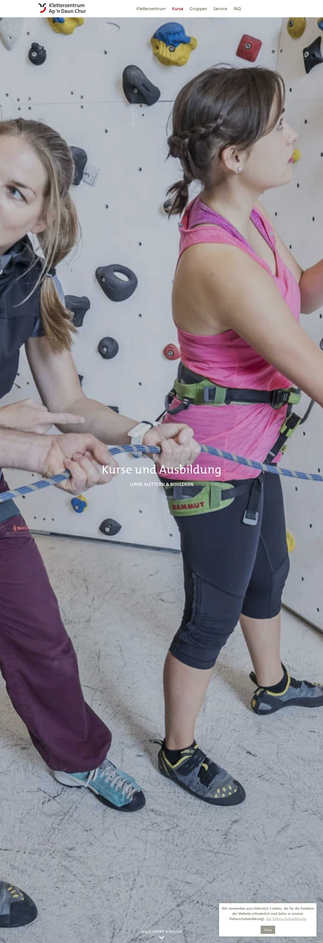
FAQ (237, 8)
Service (220, 8)
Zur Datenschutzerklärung (286, 919)
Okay (268, 930)
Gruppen (198, 8)
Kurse (177, 8)
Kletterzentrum (151, 8)
